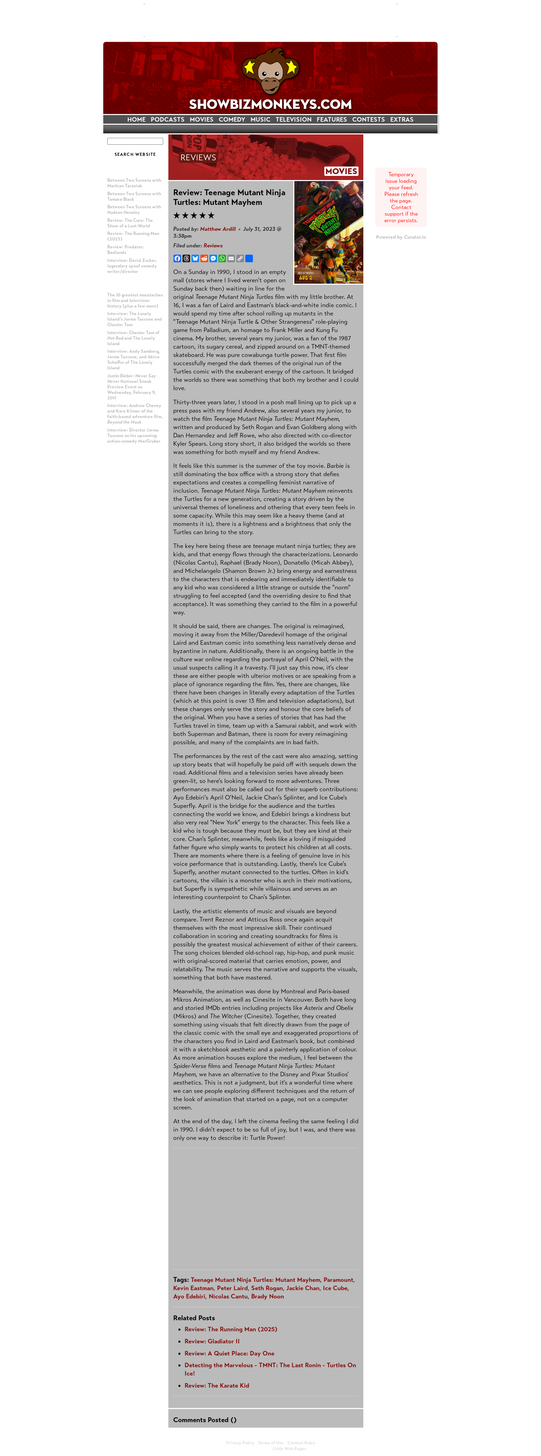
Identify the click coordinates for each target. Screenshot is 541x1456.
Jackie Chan (302, 1288)
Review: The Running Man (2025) (231, 1329)
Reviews (213, 245)
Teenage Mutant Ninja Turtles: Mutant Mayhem (255, 1280)
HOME (136, 119)
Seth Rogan (267, 1288)
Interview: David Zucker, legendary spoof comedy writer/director (132, 266)
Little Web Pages (289, 1449)
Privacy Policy (240, 1443)
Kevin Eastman (193, 1288)
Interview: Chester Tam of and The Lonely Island (133, 338)
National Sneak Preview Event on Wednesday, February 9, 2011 (131, 387)
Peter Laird (232, 1288)
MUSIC (260, 119)
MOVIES (202, 119)
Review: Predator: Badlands (125, 249)
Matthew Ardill (218, 229)
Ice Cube (335, 1288)
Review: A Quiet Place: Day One (229, 1353)
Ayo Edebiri (189, 1296)
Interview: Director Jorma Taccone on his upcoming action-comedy (133, 435)
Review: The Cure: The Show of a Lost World (130, 223)
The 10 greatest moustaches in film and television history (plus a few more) (135, 300)
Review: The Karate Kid (217, 1385)
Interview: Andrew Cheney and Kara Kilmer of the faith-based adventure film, (135, 414)
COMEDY (232, 119)
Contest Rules (301, 1443)
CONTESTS (368, 119)
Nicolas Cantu (228, 1296)
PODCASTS (168, 119)
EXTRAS (402, 119)
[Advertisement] (270, 20)
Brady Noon (267, 1296)
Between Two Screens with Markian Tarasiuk (134, 183)
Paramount (338, 1280)
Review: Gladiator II (212, 1341)
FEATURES (332, 119)
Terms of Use (271, 1443)
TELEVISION (294, 119)
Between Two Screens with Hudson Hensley (134, 209)
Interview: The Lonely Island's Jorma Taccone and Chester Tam (134, 319)
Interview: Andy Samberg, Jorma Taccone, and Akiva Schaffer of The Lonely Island (133, 360)
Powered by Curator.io (401, 237)
